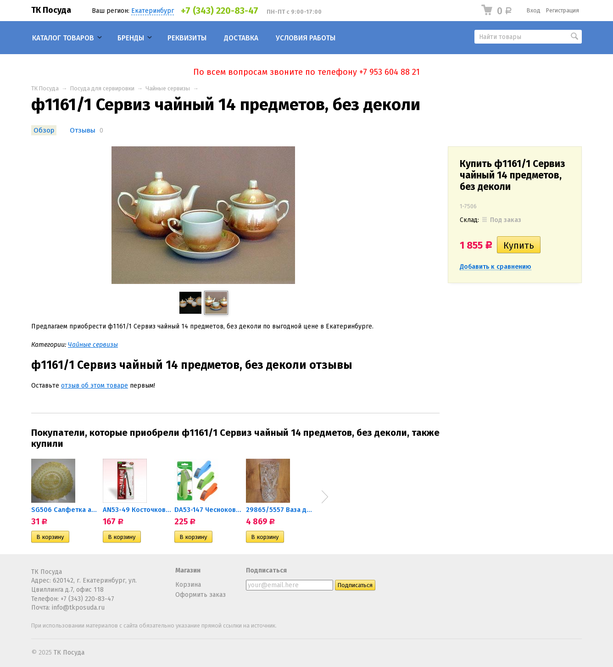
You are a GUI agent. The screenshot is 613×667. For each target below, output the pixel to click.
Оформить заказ (200, 595)
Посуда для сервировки (102, 88)
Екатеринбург (152, 11)
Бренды (130, 38)
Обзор (43, 130)
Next (325, 497)
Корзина (188, 585)
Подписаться (266, 570)
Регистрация (562, 10)
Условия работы (305, 38)
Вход (534, 10)
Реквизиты (186, 38)
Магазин (188, 570)
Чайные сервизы (167, 88)
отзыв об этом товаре (94, 385)
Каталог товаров (63, 38)
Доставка (241, 38)
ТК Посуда (51, 10)
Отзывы (82, 130)
